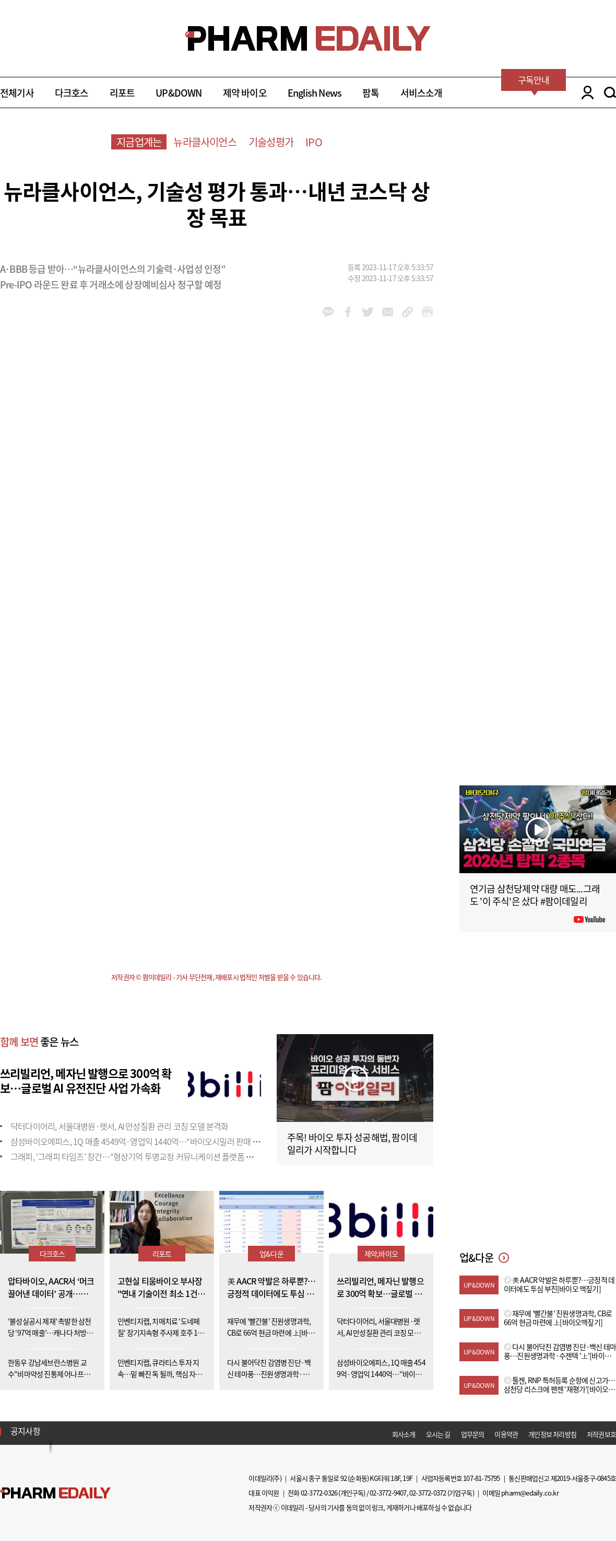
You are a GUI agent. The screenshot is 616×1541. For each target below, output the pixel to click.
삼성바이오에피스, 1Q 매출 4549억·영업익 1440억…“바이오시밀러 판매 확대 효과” (148, 1141)
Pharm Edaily (55, 1492)
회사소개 (404, 1434)
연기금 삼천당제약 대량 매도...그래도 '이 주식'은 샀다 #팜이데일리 (535, 895)
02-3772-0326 (319, 1493)
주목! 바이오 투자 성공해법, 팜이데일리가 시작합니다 (352, 1143)
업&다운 (271, 1253)
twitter (368, 312)
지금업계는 (138, 141)
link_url (407, 312)
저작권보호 (601, 1434)
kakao (328, 312)
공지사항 (25, 1430)
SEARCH (610, 92)
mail (388, 312)
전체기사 (17, 93)
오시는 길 (438, 1434)
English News (314, 93)
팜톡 (370, 93)
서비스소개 (421, 93)
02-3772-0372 (427, 1493)
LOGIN (585, 92)
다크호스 (72, 93)
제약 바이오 (245, 93)
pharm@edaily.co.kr (530, 1493)
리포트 (122, 93)
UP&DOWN (179, 93)
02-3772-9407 (388, 1493)
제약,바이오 (381, 1253)
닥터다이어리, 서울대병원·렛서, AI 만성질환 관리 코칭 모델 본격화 (119, 1126)
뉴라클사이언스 (204, 141)
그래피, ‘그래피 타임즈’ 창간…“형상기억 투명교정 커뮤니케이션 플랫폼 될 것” (138, 1156)
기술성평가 (270, 141)
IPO (313, 141)
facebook (348, 312)
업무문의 (472, 1434)
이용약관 (506, 1434)
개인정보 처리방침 (552, 1434)
